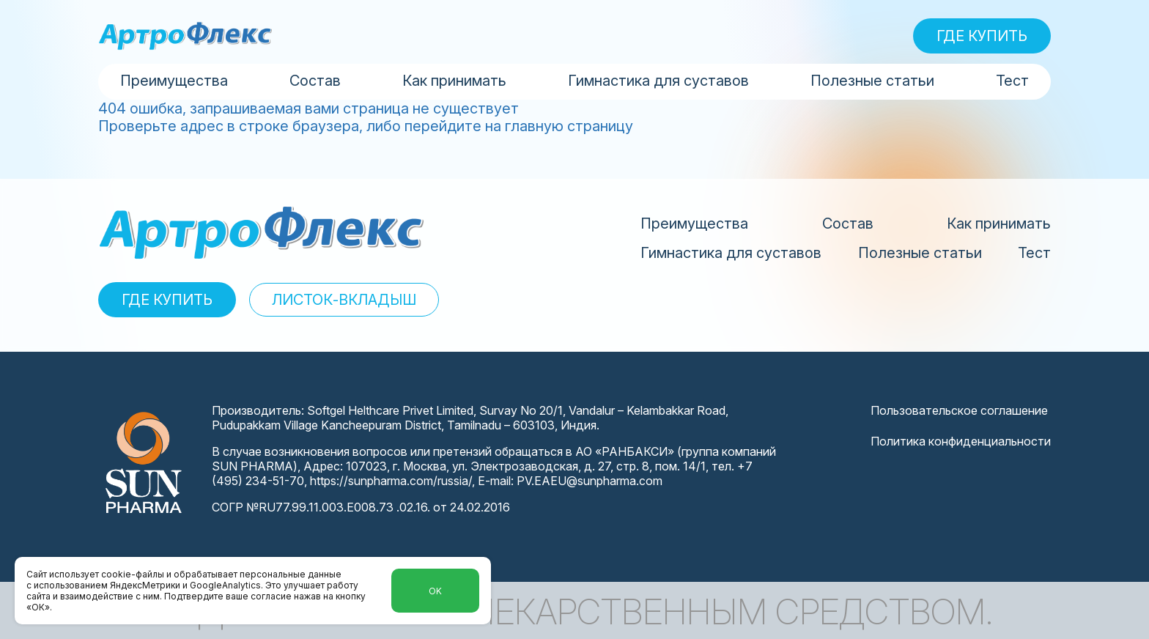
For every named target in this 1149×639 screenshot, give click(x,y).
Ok (435, 591)
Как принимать (454, 80)
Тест (1012, 80)
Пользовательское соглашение (959, 410)
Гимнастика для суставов (658, 80)
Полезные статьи (872, 80)
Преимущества (174, 80)
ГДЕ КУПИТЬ (981, 36)
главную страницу (569, 126)
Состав (315, 80)
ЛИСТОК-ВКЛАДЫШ (344, 300)
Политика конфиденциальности (961, 441)
